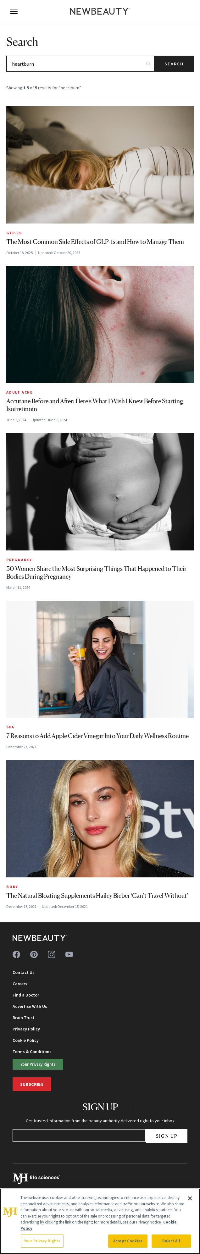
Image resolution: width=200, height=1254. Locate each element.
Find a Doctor (26, 995)
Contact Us (24, 972)
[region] (100, 1221)
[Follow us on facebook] (16, 954)
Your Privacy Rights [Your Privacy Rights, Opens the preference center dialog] (42, 1241)
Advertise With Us (30, 1006)
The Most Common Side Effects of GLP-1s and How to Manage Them (95, 242)
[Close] (190, 1198)
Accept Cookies (127, 1241)
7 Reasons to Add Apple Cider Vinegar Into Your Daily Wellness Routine (97, 736)
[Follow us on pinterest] (34, 954)
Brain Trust (24, 1017)
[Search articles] (80, 64)
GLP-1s (14, 232)
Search (174, 64)
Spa (10, 727)
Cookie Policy (26, 1040)
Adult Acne (19, 392)
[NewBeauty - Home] (100, 11)
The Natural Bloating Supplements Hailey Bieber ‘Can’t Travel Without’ (97, 895)
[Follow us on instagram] (51, 954)
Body (12, 886)
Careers (20, 983)
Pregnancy (19, 559)
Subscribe (31, 1084)
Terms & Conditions (32, 1051)
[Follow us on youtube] (69, 954)
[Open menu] (13, 11)
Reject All (171, 1241)
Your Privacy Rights (38, 1064)
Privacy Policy (26, 1029)
